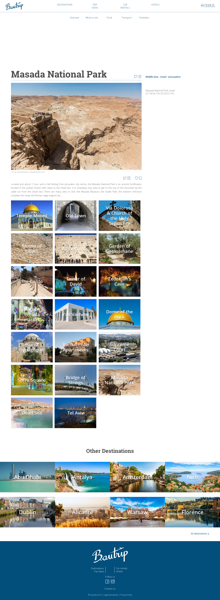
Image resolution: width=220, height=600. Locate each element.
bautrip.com (95, 594)
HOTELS (155, 4)
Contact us (110, 588)
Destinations (97, 568)
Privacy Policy (126, 594)
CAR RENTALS (125, 6)
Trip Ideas (99, 571)
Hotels (119, 571)
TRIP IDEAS (95, 6)
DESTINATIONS (64, 4)
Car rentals (121, 568)
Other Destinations (110, 450)
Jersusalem (174, 76)
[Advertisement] (179, 201)
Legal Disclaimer (111, 594)
